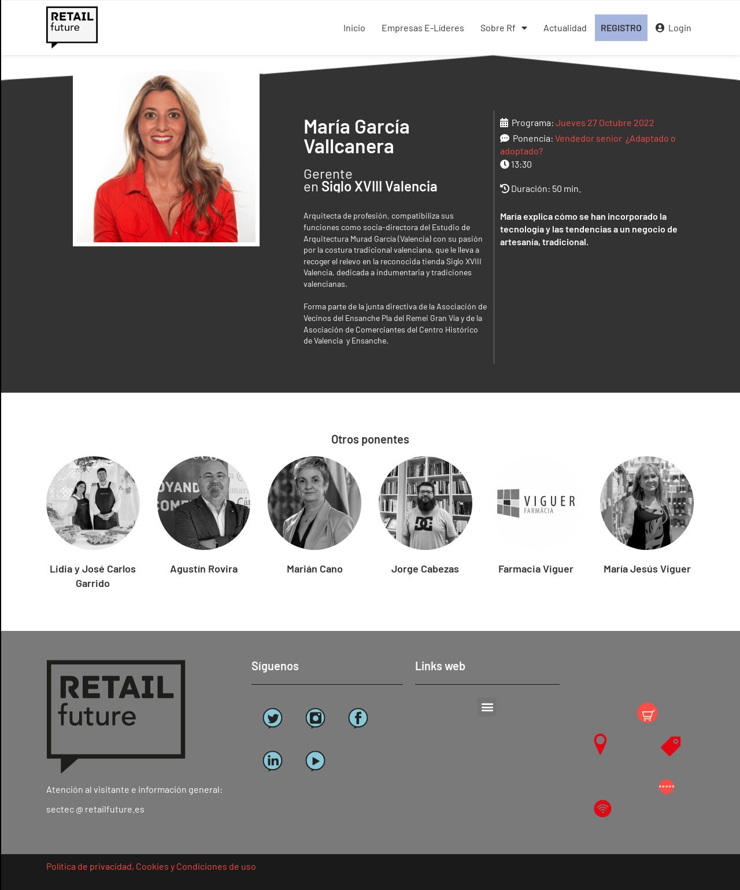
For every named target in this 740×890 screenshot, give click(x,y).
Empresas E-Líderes (423, 27)
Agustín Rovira (204, 568)
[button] (487, 707)
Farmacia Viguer (536, 568)
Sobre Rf (503, 27)
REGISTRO (621, 27)
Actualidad (565, 27)
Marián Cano (315, 568)
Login (673, 27)
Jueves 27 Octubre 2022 (605, 122)
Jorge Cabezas (425, 568)
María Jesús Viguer (647, 568)
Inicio (354, 27)
